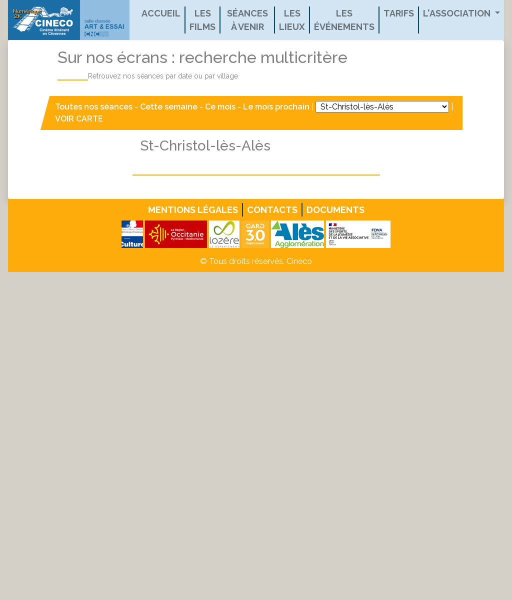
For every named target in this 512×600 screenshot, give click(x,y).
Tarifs (399, 13)
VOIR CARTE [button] (79, 119)
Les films (203, 20)
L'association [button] (457, 13)
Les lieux (292, 20)
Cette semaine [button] (169, 107)
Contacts (272, 209)
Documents (335, 209)
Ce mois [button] (220, 107)
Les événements (344, 20)
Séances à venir (247, 20)
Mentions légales (193, 209)
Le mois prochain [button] (276, 107)
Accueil (161, 13)
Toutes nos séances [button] (94, 107)
